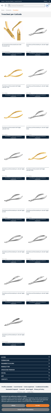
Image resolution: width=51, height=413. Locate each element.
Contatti (22, 389)
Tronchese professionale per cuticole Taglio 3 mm (37, 86)
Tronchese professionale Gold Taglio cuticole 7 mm (11, 86)
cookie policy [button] (28, 399)
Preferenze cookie (21, 391)
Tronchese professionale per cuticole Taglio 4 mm (37, 128)
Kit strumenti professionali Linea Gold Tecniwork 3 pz (11, 45)
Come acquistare (29, 387)
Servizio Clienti (9, 1)
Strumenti (8, 10)
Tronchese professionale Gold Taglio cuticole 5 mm (35, 169)
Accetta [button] (37, 405)
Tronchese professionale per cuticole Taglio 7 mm (37, 45)
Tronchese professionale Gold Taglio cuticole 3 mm (11, 128)
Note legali (29, 389)
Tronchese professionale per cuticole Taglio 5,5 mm (13, 211)
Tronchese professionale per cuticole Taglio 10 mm (13, 335)
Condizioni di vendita (42, 387)
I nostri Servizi (18, 1)
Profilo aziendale (7, 387)
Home (3, 1)
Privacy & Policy (39, 389)
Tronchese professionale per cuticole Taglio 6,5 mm (37, 211)
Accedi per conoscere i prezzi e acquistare (13, 54)
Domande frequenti (12, 389)
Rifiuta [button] (13, 405)
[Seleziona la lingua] (47, 1)
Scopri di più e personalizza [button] (25, 409)
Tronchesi (15, 10)
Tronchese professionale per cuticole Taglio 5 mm (13, 169)
